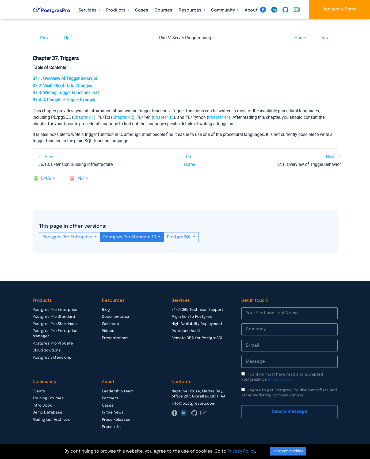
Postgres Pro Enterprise (68, 237)
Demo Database (47, 412)
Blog (106, 310)
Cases (141, 10)
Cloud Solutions (47, 350)
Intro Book (42, 405)
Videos (108, 331)
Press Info (111, 427)
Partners (110, 398)
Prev (44, 37)
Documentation (116, 317)
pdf (81, 178)
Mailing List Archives (51, 420)
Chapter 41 (83, 117)
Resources (191, 10)
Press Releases (116, 420)
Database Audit (185, 331)
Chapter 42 (122, 117)
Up (66, 37)
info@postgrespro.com (193, 404)
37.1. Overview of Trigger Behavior (65, 78)
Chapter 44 (218, 117)
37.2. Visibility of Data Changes (62, 85)
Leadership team (117, 391)
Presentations (115, 338)
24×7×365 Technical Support (197, 310)
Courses (163, 10)
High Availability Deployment (196, 324)
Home (300, 37)
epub (46, 178)
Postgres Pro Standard (54, 317)
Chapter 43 (163, 117)
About (252, 10)
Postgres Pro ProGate (53, 343)
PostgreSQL (179, 237)
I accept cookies (287, 451)
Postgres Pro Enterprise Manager (55, 333)
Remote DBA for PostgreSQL (197, 338)
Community (223, 10)
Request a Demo (339, 9)
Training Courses (48, 398)
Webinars (110, 324)
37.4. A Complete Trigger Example (64, 99)
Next (325, 37)
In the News (113, 412)
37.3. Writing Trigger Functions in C (66, 92)
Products (116, 10)
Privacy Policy (280, 379)
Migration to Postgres (191, 317)
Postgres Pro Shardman (55, 324)
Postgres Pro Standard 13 (130, 237)
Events (39, 391)
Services (88, 10)
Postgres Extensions (52, 357)
